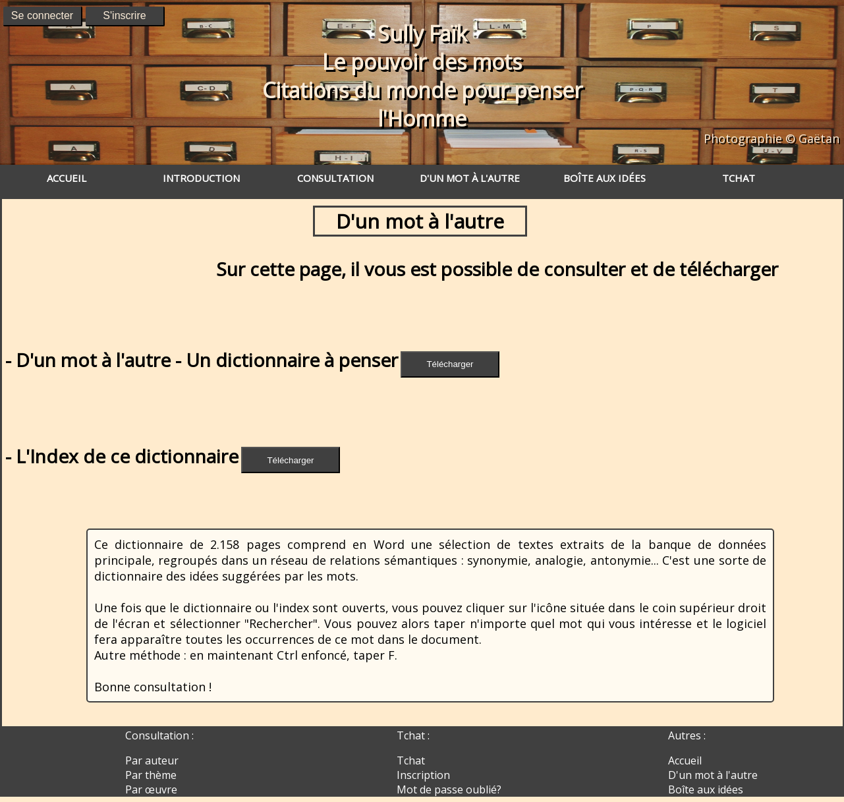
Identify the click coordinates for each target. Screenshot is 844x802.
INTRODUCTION (201, 178)
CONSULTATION (335, 178)
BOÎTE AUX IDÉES (604, 178)
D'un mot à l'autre (713, 775)
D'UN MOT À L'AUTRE (470, 178)
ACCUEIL (66, 178)
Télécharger (449, 364)
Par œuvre (151, 789)
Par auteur (152, 760)
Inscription (423, 775)
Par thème (151, 775)
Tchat (411, 760)
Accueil (685, 760)
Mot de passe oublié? (449, 789)
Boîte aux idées (705, 789)
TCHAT (738, 178)
